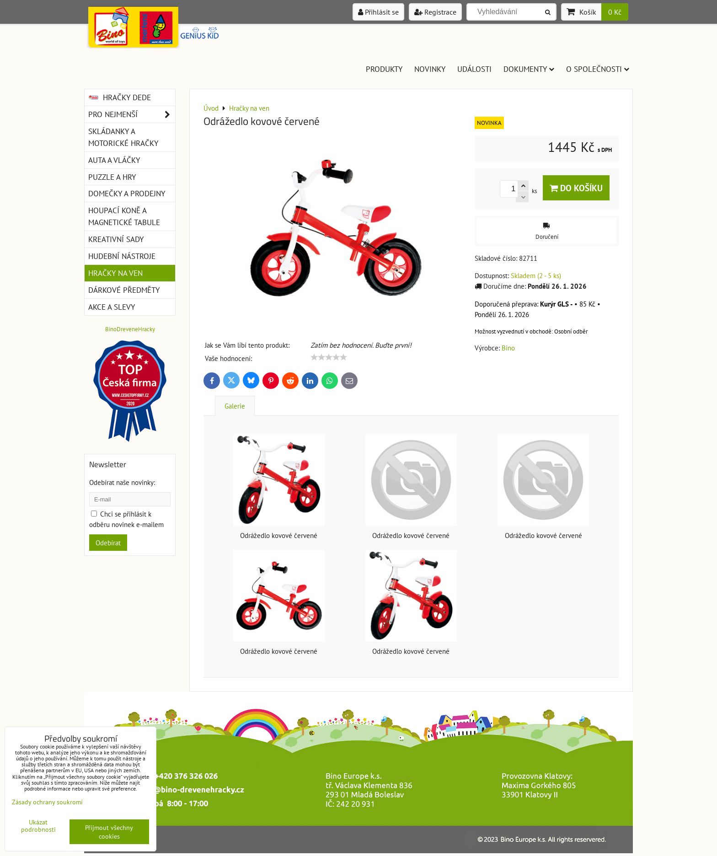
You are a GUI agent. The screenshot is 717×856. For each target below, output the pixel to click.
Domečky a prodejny (126, 193)
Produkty (384, 69)
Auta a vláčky (114, 160)
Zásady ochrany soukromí (47, 801)
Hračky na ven (115, 273)
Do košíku (576, 188)
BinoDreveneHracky (130, 329)
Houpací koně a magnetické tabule (124, 216)
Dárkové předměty (124, 290)
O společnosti (597, 69)
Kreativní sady (116, 239)
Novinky (429, 69)
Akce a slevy (111, 306)
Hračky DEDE (119, 97)
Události (474, 69)
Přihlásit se (378, 11)
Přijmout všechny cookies (109, 831)
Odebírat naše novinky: (122, 482)
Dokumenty (528, 69)
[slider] (328, 357)
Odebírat (108, 542)
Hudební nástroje (121, 256)
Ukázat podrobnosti (38, 825)
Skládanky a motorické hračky (123, 137)
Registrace (435, 11)
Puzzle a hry (112, 177)
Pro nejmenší (131, 114)
